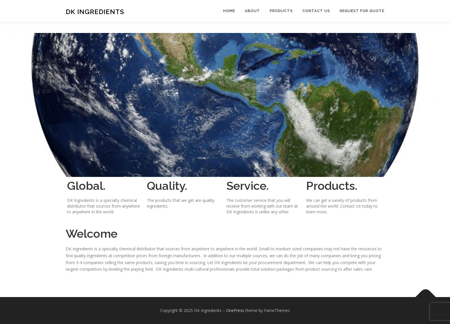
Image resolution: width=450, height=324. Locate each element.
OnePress (235, 310)
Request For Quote (362, 11)
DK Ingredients (95, 11)
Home (229, 11)
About (252, 11)
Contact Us (316, 11)
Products (281, 11)
